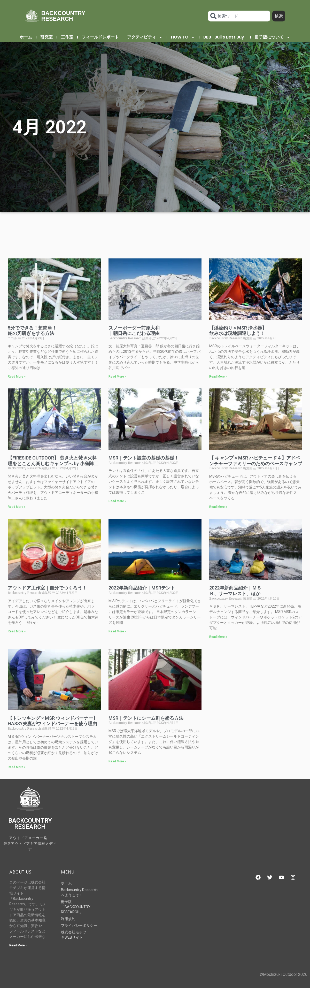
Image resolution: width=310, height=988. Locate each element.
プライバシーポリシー (79, 925)
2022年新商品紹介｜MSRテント (142, 588)
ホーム (26, 37)
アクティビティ (145, 37)
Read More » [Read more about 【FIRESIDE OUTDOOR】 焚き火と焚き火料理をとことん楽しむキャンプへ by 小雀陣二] (17, 507)
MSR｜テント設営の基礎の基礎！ (144, 458)
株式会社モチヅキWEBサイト (73, 934)
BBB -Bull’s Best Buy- (224, 37)
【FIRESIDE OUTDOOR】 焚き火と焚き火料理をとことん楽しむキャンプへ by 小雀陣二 (53, 460)
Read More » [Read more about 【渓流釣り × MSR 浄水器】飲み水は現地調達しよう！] (218, 376)
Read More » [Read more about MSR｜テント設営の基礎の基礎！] (117, 501)
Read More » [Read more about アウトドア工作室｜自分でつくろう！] (17, 631)
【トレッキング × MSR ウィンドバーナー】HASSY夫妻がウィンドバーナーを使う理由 (53, 720)
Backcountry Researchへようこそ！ (79, 892)
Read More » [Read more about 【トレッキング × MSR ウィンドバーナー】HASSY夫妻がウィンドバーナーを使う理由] (17, 767)
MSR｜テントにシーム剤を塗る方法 (146, 718)
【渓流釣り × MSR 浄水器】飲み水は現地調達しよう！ (238, 330)
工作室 (67, 37)
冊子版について (272, 37)
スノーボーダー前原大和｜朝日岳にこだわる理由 (134, 330)
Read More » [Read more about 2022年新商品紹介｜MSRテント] (117, 631)
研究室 (46, 37)
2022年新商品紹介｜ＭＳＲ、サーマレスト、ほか (235, 590)
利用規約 (68, 919)
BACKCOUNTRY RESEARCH (63, 16)
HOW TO (183, 37)
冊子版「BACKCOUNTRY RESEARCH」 (75, 907)
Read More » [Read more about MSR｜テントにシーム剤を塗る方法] (117, 761)
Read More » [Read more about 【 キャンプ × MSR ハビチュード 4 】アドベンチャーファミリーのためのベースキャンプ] (218, 507)
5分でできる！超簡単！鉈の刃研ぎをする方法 (32, 330)
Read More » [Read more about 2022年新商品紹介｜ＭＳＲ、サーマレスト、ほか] (218, 637)
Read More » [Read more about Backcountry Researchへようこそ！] (18, 945)
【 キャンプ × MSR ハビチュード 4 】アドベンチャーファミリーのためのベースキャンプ (255, 460)
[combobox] (239, 16)
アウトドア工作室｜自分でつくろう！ (47, 588)
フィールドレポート (100, 37)
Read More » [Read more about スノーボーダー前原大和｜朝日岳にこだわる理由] (117, 376)
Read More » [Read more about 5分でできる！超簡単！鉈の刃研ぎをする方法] (17, 376)
